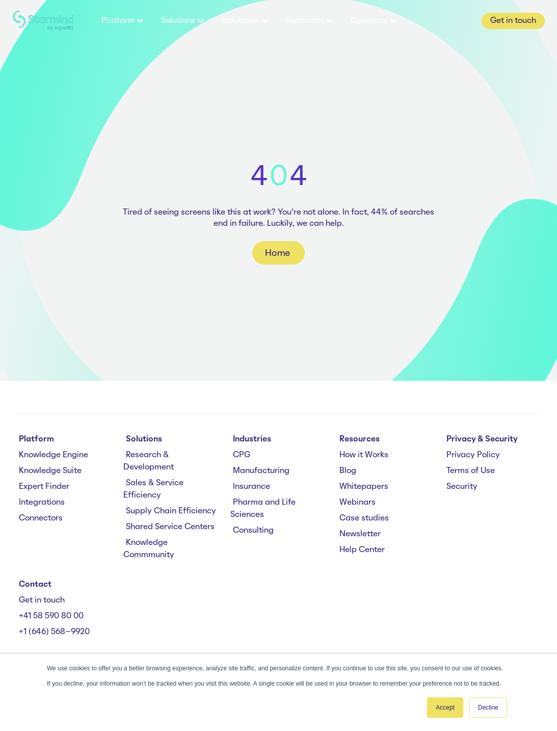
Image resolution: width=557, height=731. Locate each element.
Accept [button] (445, 707)
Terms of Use (470, 471)
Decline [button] (488, 707)
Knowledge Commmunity (148, 549)
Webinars (357, 502)
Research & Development (148, 461)
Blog (347, 471)
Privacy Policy (473, 455)
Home (278, 253)
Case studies (364, 518)
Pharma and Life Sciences (263, 508)
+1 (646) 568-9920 (54, 632)
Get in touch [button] (513, 20)
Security (462, 486)
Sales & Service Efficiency (153, 489)
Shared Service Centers (170, 527)
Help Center (362, 550)
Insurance (251, 486)
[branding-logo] (42, 21)
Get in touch (42, 600)
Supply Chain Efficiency (171, 511)
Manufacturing (261, 471)
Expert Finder (44, 486)
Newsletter (360, 534)
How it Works (363, 455)
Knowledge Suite (50, 471)
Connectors (41, 518)
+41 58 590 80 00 (51, 616)
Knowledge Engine (53, 455)
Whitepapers (363, 486)
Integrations (42, 502)
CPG (241, 455)
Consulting (253, 530)
